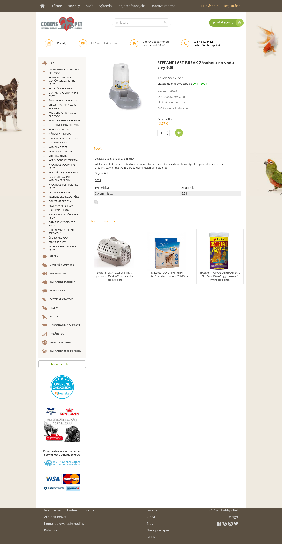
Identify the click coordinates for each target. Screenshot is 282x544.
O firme (56, 6)
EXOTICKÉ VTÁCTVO (57, 299)
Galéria (152, 509)
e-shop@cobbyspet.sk (207, 45)
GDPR (151, 536)
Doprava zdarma (163, 6)
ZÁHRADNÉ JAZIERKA (58, 282)
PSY (48, 63)
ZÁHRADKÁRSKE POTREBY (61, 351)
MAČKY (50, 256)
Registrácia (232, 6)
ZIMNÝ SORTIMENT (57, 342)
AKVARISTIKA (54, 273)
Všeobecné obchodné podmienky (69, 509)
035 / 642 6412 (203, 41)
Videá (151, 516)
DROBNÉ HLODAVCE (58, 265)
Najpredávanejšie (131, 6)
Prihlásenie (209, 6)
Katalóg (61, 43)
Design (233, 516)
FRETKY (50, 308)
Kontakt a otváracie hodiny (64, 522)
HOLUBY (51, 316)
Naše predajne (62, 363)
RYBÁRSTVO (53, 334)
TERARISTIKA (53, 290)
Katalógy (50, 529)
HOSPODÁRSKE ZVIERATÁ (61, 325)
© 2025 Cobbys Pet (223, 509)
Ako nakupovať (55, 516)
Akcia (90, 6)
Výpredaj (106, 6)
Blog (150, 522)
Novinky (74, 6)
